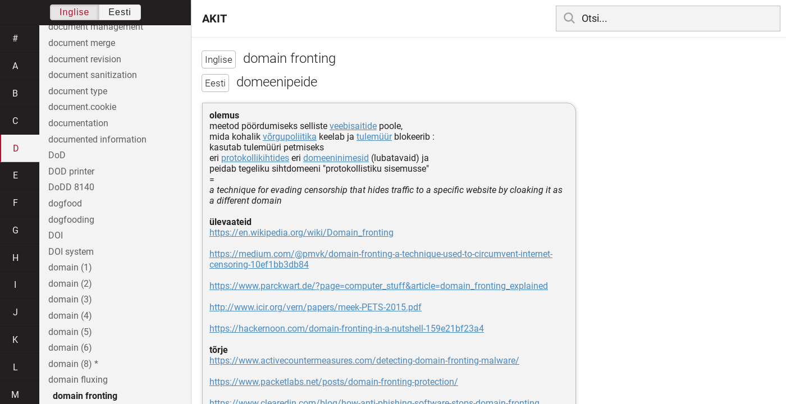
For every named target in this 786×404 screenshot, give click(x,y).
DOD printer (71, 171)
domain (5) (70, 332)
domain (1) (70, 267)
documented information (97, 139)
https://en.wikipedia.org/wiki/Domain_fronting (301, 232)
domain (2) (70, 283)
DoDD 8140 (71, 187)
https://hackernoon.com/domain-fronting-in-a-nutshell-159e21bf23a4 (346, 328)
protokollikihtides (255, 158)
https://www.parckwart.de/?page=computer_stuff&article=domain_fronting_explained (378, 286)
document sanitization (92, 75)
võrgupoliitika (290, 136)
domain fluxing (78, 379)
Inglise (74, 12)
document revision (84, 59)
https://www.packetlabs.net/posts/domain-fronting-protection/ (333, 382)
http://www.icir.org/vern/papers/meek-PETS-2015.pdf (315, 307)
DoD (57, 155)
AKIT (214, 18)
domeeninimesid (336, 158)
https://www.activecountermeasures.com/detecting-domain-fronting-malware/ (364, 360)
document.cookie (82, 107)
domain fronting (85, 396)
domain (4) (70, 315)
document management (95, 26)
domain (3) (70, 299)
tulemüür (374, 136)
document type (77, 91)
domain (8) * (73, 364)
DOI (55, 235)
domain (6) (70, 347)
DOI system (71, 251)
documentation (78, 123)
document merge (81, 43)
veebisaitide (353, 126)
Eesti (119, 12)
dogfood (65, 203)
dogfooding (71, 219)
